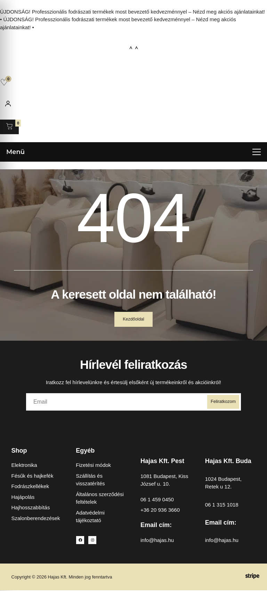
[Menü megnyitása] (133, 151)
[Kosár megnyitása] (9, 127)
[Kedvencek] (4, 82)
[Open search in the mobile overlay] (133, 67)
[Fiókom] (8, 104)
